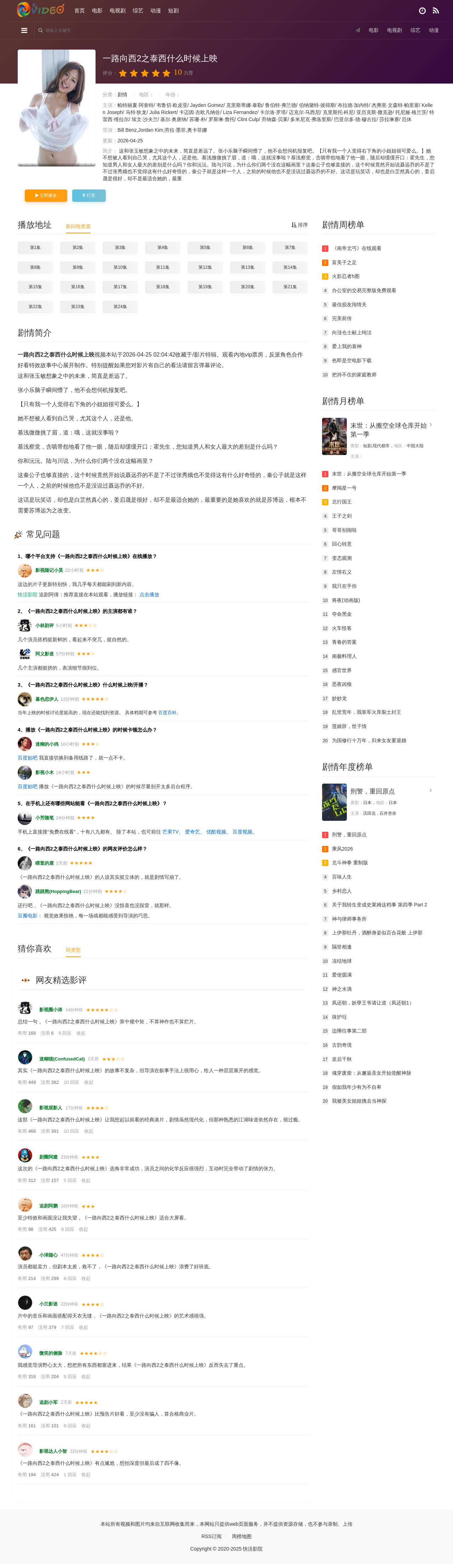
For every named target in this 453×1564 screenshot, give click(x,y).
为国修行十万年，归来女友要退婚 (364, 741)
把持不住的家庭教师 (349, 375)
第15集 (35, 286)
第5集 (205, 247)
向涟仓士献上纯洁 (347, 333)
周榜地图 (242, 1536)
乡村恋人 (337, 891)
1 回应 (71, 1474)
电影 (97, 10)
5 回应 (71, 1180)
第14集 (290, 267)
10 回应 (72, 1082)
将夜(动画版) (341, 600)
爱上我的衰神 (342, 346)
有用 (27, 1033)
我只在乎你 (339, 586)
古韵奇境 (337, 1045)
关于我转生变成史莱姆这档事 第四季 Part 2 (374, 905)
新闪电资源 (78, 226)
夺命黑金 (337, 614)
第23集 (77, 306)
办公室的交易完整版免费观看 (359, 291)
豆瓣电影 (28, 916)
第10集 (120, 267)
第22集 (35, 306)
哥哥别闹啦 (339, 530)
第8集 (35, 267)
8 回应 (71, 1278)
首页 (79, 10)
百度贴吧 (28, 758)
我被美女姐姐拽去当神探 (354, 1101)
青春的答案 (339, 642)
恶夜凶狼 (337, 684)
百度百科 (167, 712)
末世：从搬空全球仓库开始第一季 (364, 474)
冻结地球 (337, 961)
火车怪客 (337, 628)
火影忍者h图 (341, 276)
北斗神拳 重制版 (345, 863)
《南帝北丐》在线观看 (352, 248)
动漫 (155, 10)
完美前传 (337, 318)
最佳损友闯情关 (344, 305)
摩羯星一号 (339, 488)
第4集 (162, 247)
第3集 (120, 247)
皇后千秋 (337, 1059)
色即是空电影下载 (347, 361)
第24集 (120, 306)
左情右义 (337, 572)
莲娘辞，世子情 (344, 726)
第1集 (35, 247)
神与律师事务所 (344, 919)
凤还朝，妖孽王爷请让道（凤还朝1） (368, 1003)
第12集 (205, 267)
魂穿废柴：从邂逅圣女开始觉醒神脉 (366, 1073)
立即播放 (46, 195)
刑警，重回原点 (372, 791)
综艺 (138, 10)
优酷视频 (216, 832)
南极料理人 (339, 656)
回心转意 (337, 544)
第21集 (290, 286)
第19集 (205, 286)
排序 (300, 225)
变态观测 (337, 558)
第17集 (120, 286)
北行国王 (337, 502)
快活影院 (28, 594)
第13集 (247, 267)
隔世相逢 (337, 947)
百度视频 (242, 832)
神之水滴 (337, 989)
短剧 (173, 10)
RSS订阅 (211, 1536)
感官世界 (337, 670)
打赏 (89, 195)
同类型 (73, 950)
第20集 (247, 286)
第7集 (290, 247)
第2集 (78, 247)
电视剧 (118, 10)
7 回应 (68, 1327)
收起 (81, 1033)
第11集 (162, 267)
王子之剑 (337, 516)
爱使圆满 (337, 975)
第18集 (162, 286)
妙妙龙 (334, 698)
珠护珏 (334, 1017)
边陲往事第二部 (344, 1031)
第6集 (247, 247)
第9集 (78, 267)
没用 (48, 1033)
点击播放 (149, 594)
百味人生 (337, 877)
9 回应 (65, 1033)
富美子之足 (339, 263)
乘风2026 (337, 849)
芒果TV (170, 832)
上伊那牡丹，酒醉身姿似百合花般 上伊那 (372, 933)
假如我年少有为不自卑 (352, 1087)
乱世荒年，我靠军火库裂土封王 (361, 712)
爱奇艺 (192, 832)
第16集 (77, 286)
